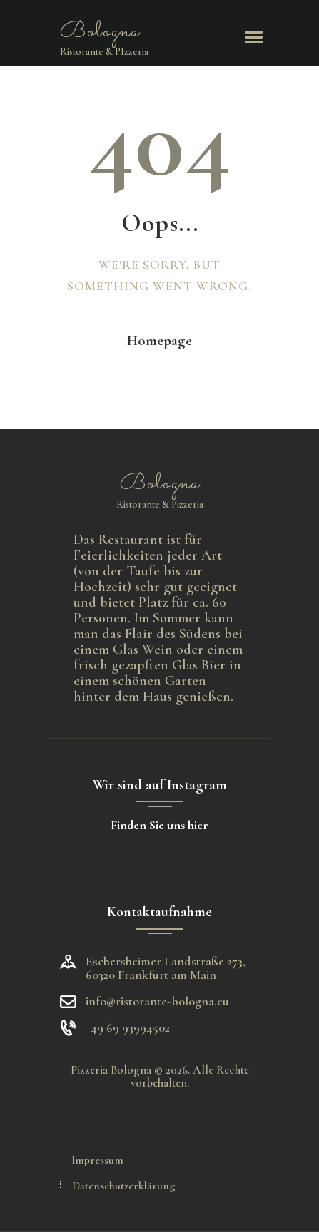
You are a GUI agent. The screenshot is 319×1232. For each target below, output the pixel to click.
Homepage (159, 340)
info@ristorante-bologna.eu (157, 1001)
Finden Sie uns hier (159, 825)
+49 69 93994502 (128, 1028)
